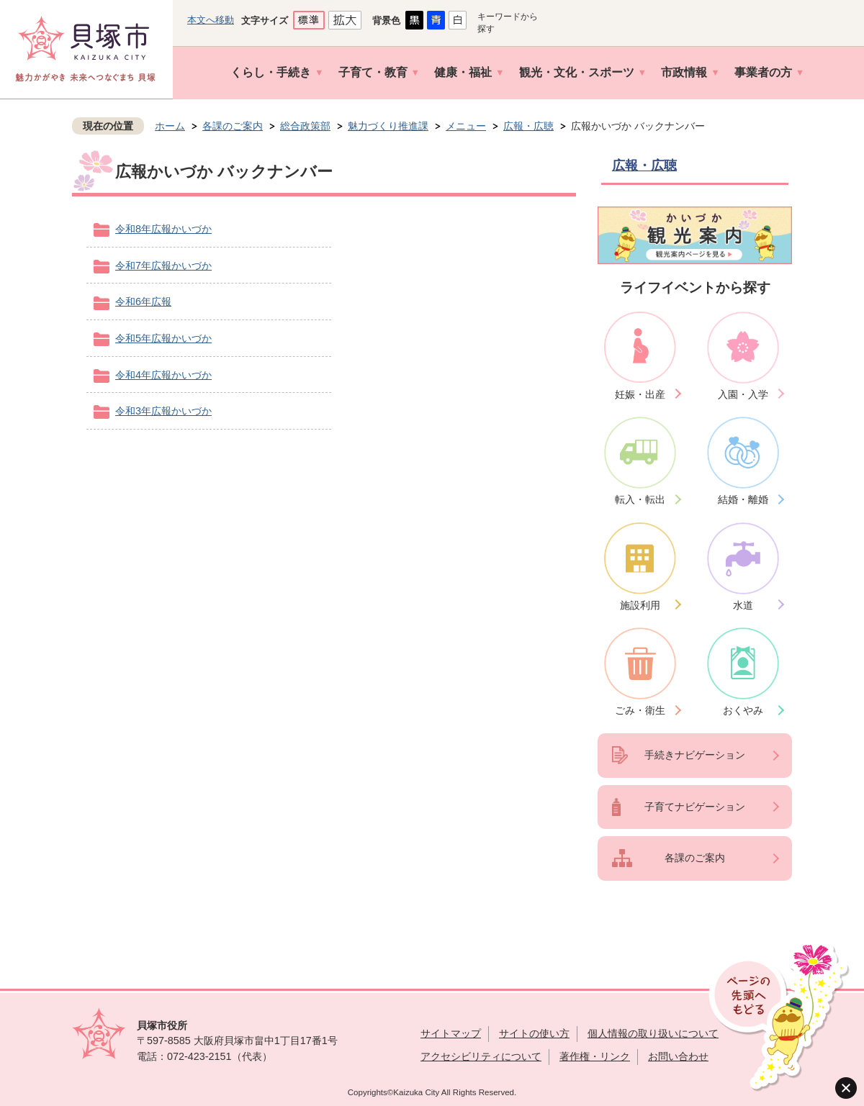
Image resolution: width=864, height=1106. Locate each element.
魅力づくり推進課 (388, 126)
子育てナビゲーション (694, 806)
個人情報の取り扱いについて (653, 1033)
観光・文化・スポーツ (576, 72)
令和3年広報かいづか (163, 411)
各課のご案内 (232, 126)
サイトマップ (450, 1033)
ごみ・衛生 (640, 710)
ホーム (170, 126)
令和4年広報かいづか (163, 375)
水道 (743, 605)
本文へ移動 (210, 19)
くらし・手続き (270, 72)
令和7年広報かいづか (163, 265)
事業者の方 (763, 72)
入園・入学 (743, 394)
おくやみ (743, 710)
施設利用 (640, 605)
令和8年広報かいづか (163, 229)
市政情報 (684, 72)
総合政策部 (305, 126)
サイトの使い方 (534, 1033)
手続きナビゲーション (694, 755)
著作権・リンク (594, 1056)
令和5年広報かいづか (163, 338)
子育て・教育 (373, 72)
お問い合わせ (678, 1056)
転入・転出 (640, 499)
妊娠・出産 (640, 394)
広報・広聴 (528, 126)
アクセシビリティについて (480, 1056)
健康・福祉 (463, 72)
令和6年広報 (143, 301)
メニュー (466, 126)
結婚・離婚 (743, 499)
